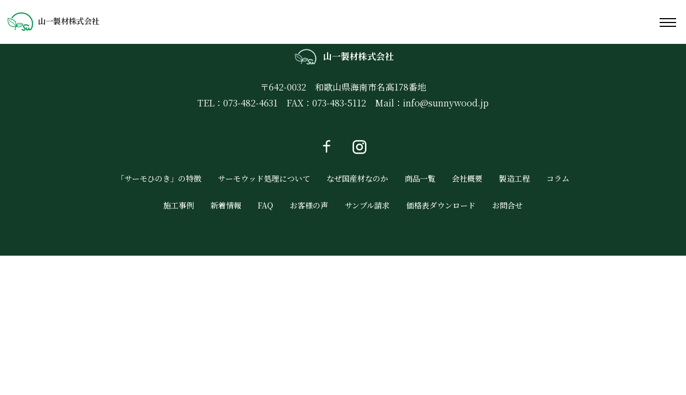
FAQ (265, 205)
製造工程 (514, 178)
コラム (557, 178)
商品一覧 (420, 178)
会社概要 (467, 178)
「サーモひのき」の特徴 (159, 178)
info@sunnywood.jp (446, 103)
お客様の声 (309, 205)
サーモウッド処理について (264, 178)
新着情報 (226, 205)
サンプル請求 (367, 205)
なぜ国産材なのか (357, 178)
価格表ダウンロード (440, 205)
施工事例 (178, 205)
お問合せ (507, 205)
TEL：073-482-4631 (237, 103)
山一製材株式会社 (53, 20)
